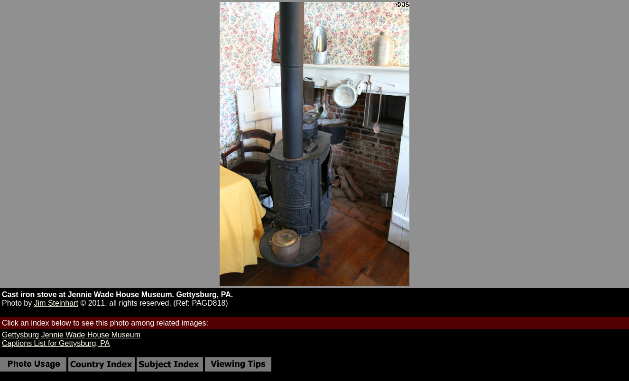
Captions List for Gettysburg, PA (56, 343)
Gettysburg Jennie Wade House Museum (71, 335)
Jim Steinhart (56, 303)
